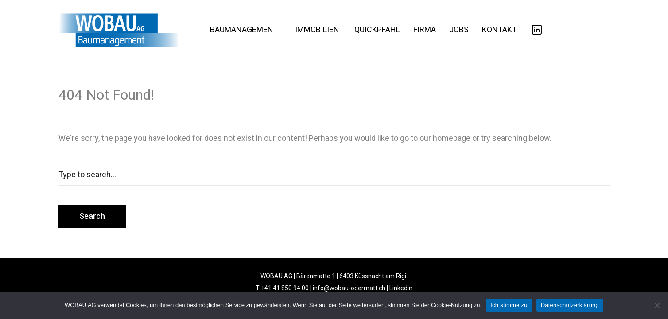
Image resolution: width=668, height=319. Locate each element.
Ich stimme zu (508, 305)
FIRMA (424, 29)
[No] (656, 305)
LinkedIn (400, 288)
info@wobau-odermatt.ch (349, 288)
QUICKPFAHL (377, 29)
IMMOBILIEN (317, 29)
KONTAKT (499, 29)
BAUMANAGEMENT (244, 29)
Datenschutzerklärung (570, 305)
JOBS (459, 29)
